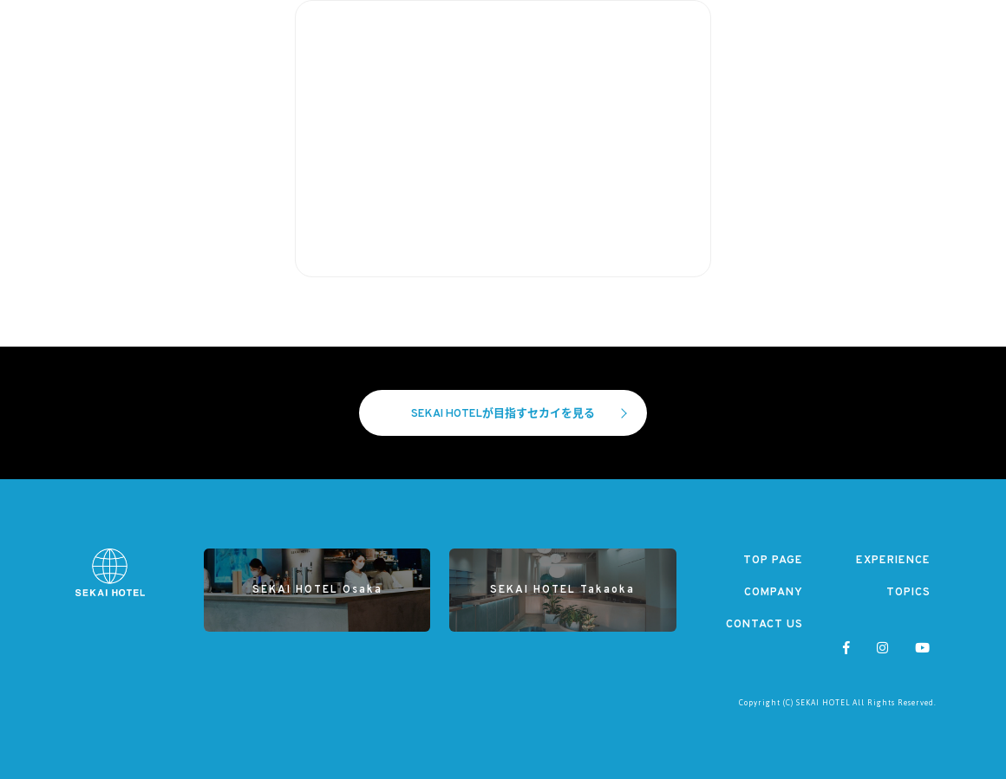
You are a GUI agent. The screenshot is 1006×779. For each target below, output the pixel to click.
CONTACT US (764, 625)
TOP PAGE (773, 561)
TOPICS (908, 593)
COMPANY (773, 593)
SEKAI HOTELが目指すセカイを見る (519, 414)
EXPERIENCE (893, 561)
